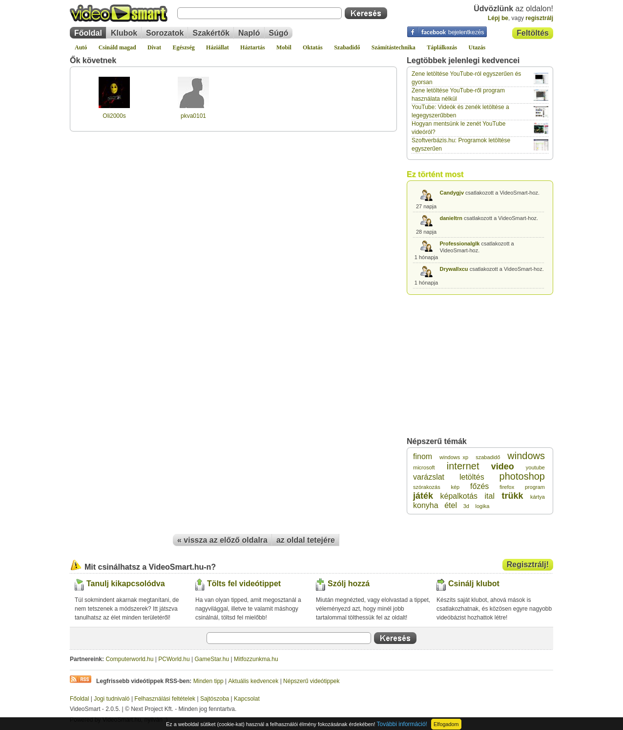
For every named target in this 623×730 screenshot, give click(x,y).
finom (422, 456)
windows (526, 455)
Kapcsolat (247, 698)
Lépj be (498, 18)
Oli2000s (114, 115)
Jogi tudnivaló (111, 698)
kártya (537, 497)
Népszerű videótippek (311, 681)
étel (450, 505)
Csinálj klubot (473, 583)
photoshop (522, 476)
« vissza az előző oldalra (222, 540)
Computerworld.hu (129, 659)
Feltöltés (533, 33)
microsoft (424, 467)
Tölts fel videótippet (244, 583)
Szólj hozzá (349, 583)
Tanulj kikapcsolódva (125, 583)
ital (490, 496)
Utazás (477, 47)
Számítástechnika (393, 47)
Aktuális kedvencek (253, 681)
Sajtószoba (214, 698)
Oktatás (313, 47)
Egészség (183, 47)
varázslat (428, 477)
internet (463, 466)
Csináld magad (117, 47)
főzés (479, 486)
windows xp (453, 457)
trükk (512, 496)
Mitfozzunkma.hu (256, 659)
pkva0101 (193, 115)
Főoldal (88, 33)
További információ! (402, 724)
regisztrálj (539, 18)
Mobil (283, 47)
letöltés (471, 477)
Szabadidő (347, 47)
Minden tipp (208, 681)
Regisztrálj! (528, 564)
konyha (425, 505)
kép (455, 487)
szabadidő (488, 457)
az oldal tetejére (305, 540)
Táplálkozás (442, 47)
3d (466, 506)
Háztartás (252, 47)
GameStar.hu (212, 659)
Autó (81, 47)
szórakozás (426, 487)
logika (483, 506)
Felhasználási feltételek (164, 698)
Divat (154, 47)
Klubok (124, 33)
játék (423, 496)
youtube (535, 467)
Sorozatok (165, 33)
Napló (249, 33)
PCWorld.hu (173, 659)
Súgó (279, 33)
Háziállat (217, 47)
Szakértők (210, 33)
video (502, 466)
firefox (506, 487)
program (535, 487)
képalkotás (459, 496)
